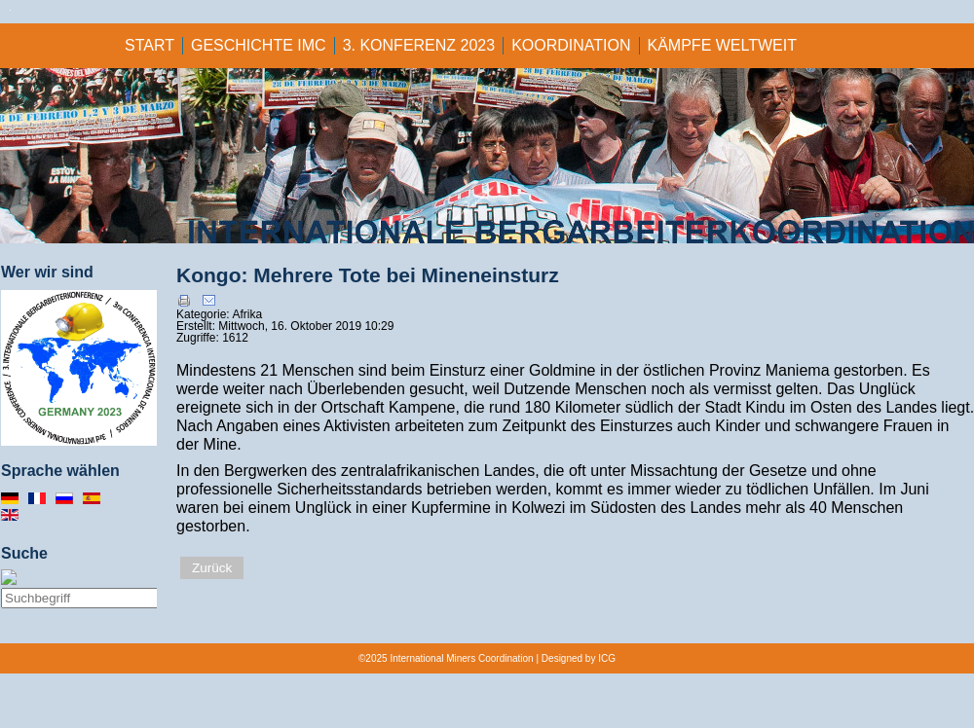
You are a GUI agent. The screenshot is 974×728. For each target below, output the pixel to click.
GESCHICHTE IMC (258, 45)
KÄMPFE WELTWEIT (722, 45)
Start (149, 45)
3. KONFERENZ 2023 (419, 45)
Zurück (212, 568)
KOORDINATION (570, 45)
